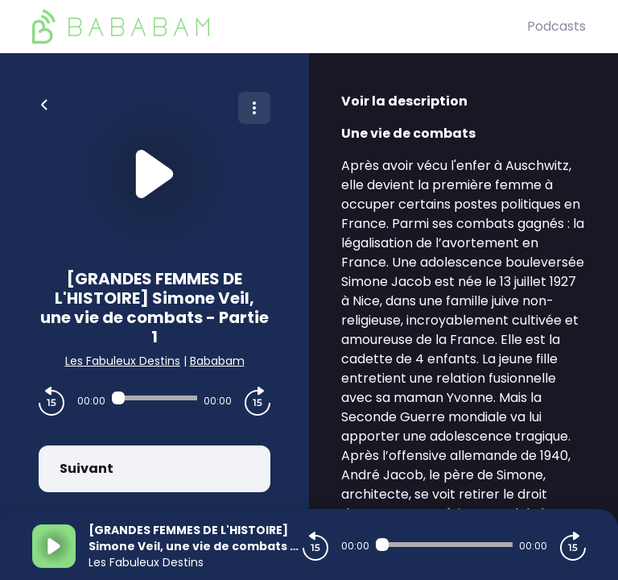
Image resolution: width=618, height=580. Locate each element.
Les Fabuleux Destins (122, 361)
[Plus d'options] (254, 108)
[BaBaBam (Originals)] (279, 26)
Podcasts (556, 26)
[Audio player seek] (154, 398)
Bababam (217, 361)
